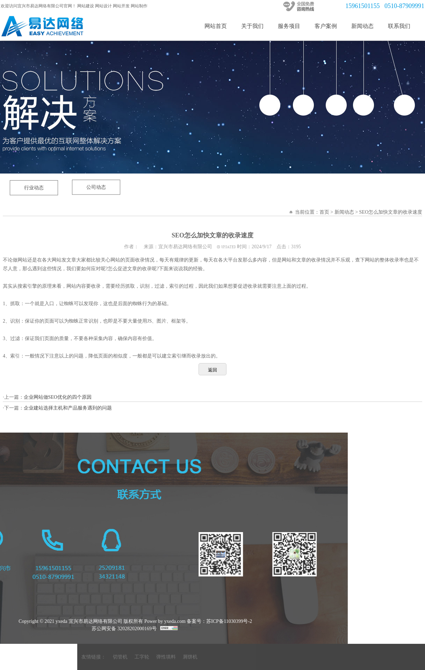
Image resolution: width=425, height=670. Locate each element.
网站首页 (215, 26)
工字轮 (410, 657)
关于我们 (252, 26)
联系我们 (399, 26)
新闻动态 (362, 26)
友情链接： (362, 657)
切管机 (389, 657)
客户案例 (326, 26)
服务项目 (289, 26)
